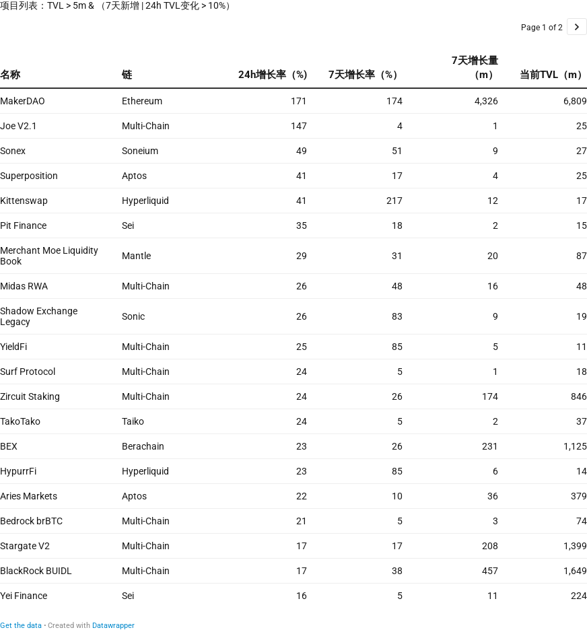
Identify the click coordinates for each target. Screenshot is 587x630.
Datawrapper (113, 625)
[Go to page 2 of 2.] (577, 26)
